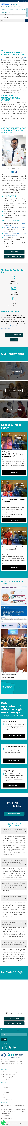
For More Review (14, 814)
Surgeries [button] (10, 9)
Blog (10, 12)
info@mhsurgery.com (7, 1118)
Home (2, 6)
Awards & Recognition (21, 9)
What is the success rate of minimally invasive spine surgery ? (14, 944)
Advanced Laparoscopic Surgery (15, 227)
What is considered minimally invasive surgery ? (14, 898)
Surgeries (5, 1094)
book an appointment (14, 335)
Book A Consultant (8, 1099)
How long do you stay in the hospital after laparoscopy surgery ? (14, 863)
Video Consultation (14, 256)
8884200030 (5, 1115)
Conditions (6, 1092)
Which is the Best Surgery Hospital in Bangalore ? (14, 831)
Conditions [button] (4, 9)
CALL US (14, 339)
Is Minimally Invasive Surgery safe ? (14, 923)
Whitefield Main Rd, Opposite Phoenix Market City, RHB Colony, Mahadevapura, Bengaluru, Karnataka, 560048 (13, 1111)
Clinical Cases (6, 17)
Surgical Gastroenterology (10, 1072)
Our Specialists (18, 6)
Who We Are (9, 6)
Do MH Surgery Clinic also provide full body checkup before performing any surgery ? (14, 885)
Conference (4, 12)
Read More (14, 252)
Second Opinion (14, 1018)
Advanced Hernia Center (9, 1074)
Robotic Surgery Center (8, 14)
